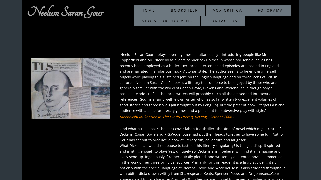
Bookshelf (184, 10)
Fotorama (270, 10)
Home (148, 10)
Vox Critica (227, 10)
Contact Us (223, 20)
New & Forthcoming (167, 20)
